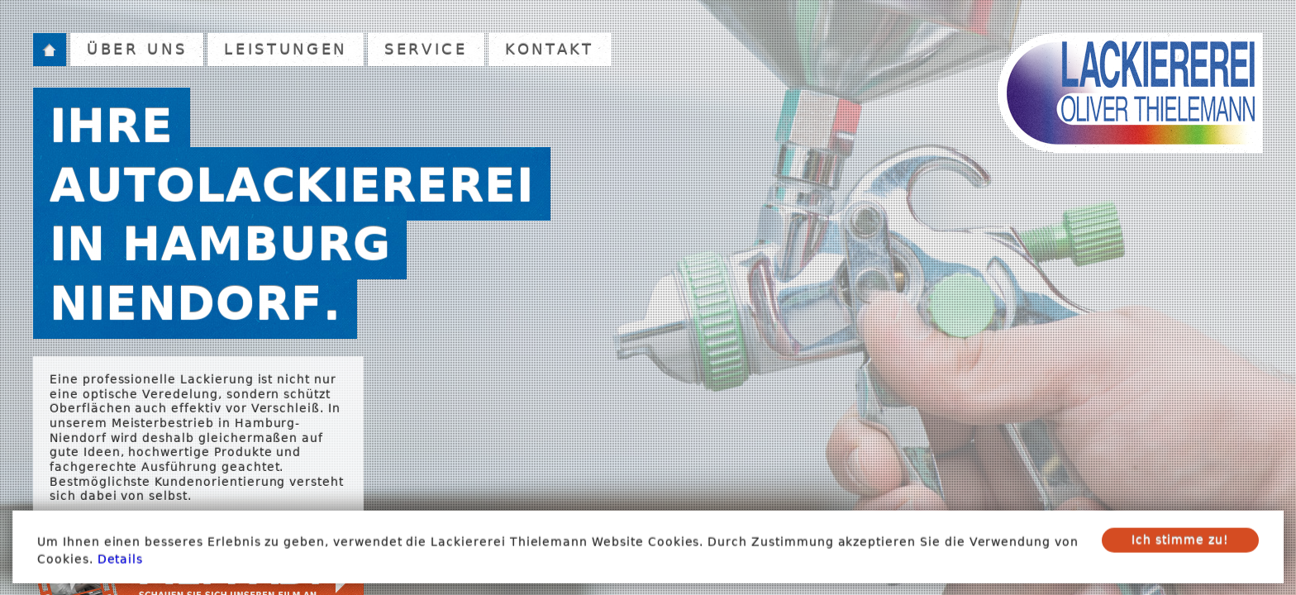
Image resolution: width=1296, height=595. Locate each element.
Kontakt (549, 49)
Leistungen (285, 49)
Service (426, 49)
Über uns (137, 49)
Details (121, 564)
